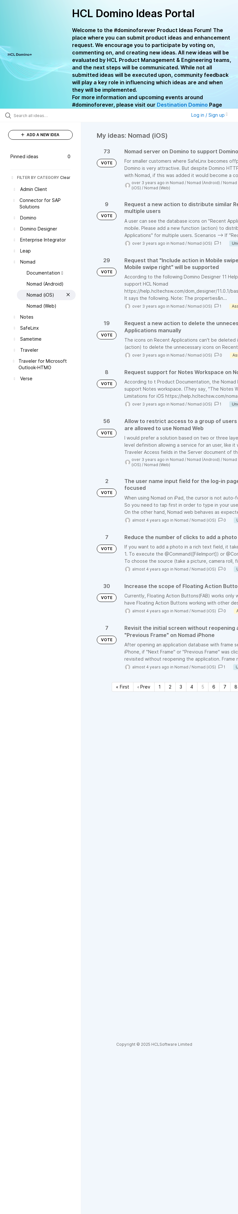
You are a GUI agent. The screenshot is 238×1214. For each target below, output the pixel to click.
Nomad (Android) (203, 182)
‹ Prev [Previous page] (143, 687)
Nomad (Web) (157, 187)
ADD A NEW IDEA (40, 134)
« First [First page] (122, 687)
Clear (65, 177)
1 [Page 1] (159, 687)
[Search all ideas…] (44, 115)
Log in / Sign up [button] (209, 115)
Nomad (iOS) (200, 243)
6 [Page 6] (213, 687)
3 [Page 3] (181, 687)
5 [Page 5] (202, 687)
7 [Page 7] (224, 687)
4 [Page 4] (191, 687)
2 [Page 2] (170, 687)
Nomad (177, 182)
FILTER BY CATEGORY (34, 177)
